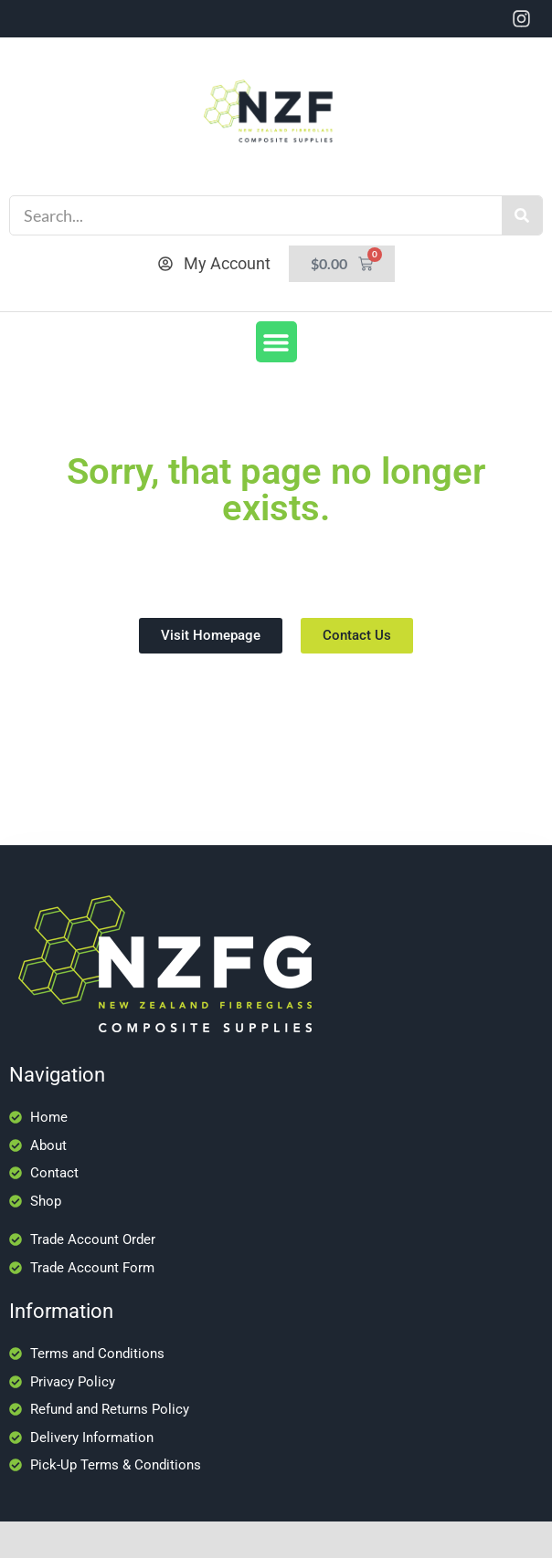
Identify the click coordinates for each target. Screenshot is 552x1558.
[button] (276, 341)
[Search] (522, 215)
